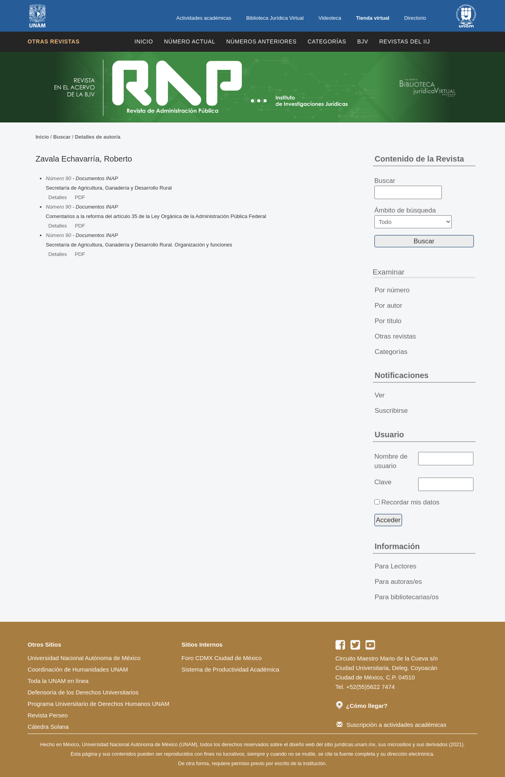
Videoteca (329, 18)
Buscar (62, 137)
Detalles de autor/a (98, 137)
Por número (392, 290)
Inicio (144, 41)
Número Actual (189, 41)
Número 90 (58, 178)
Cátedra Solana (48, 726)
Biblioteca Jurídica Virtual (275, 18)
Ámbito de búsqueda (413, 217)
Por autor (388, 305)
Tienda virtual (372, 18)
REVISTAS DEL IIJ (404, 41)
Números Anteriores (261, 41)
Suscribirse (391, 410)
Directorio (415, 18)
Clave (382, 482)
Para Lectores (396, 566)
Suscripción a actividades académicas (391, 724)
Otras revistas (54, 41)
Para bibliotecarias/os (407, 597)
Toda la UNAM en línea (58, 680)
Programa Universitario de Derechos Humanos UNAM (98, 703)
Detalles (58, 197)
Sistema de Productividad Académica (230, 669)
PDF (80, 197)
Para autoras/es (398, 581)
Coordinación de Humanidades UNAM (78, 669)
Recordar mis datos (410, 502)
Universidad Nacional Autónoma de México (84, 658)
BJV (362, 41)
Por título (388, 321)
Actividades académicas (203, 18)
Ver (380, 395)
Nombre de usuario (391, 461)
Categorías (327, 41)
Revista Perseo (48, 715)
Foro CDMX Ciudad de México (221, 658)
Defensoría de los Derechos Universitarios (83, 692)
